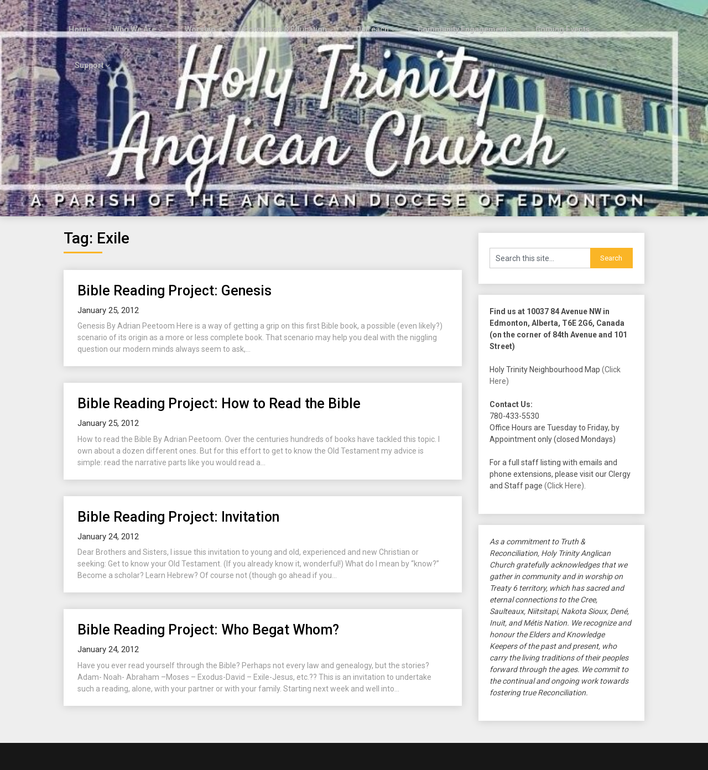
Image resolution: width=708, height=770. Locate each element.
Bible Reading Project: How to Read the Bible (219, 356)
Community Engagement (451, 17)
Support (612, 17)
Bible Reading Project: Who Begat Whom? (208, 583)
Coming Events (550, 17)
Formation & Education (277, 17)
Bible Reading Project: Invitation (178, 469)
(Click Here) (564, 438)
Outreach (362, 17)
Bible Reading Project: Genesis (174, 243)
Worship (195, 17)
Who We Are (131, 17)
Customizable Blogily (390, 758)
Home (76, 17)
